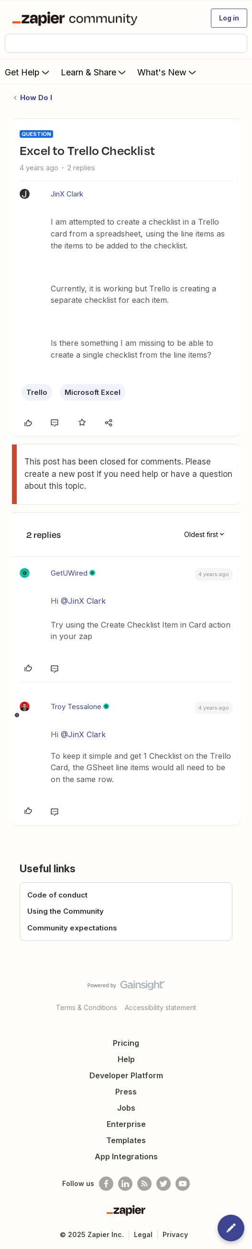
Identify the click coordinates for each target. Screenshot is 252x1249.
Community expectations (72, 927)
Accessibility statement (160, 1007)
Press (126, 1091)
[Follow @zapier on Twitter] (163, 1184)
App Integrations (126, 1156)
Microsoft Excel (93, 392)
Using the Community (65, 911)
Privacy (175, 1234)
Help (126, 1059)
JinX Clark (67, 193)
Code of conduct (57, 894)
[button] (229, 18)
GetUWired (69, 573)
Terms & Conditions (86, 1007)
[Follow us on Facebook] (106, 1184)
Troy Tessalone (76, 706)
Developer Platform (126, 1075)
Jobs (126, 1108)
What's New (167, 72)
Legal (143, 1234)
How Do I (36, 97)
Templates (126, 1140)
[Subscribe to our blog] (144, 1184)
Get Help (28, 72)
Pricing (126, 1043)
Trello (36, 392)
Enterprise (126, 1124)
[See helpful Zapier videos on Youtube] (182, 1184)
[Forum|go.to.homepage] (76, 18)
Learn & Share (94, 72)
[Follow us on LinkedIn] (125, 1184)
